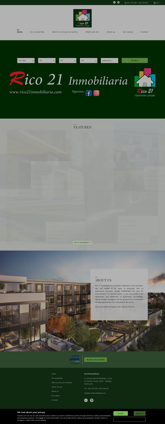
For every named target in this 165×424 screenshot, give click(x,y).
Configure (129, 419)
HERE (41, 418)
